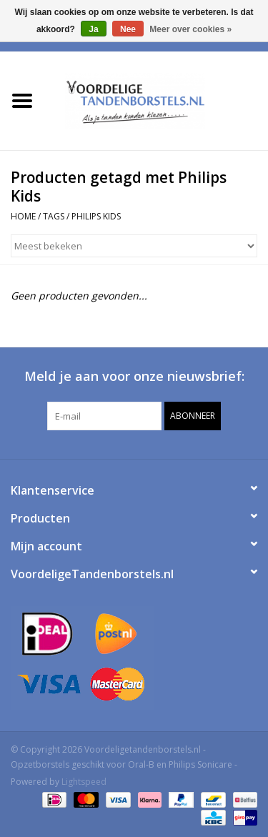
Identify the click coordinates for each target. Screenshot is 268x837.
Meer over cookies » (190, 29)
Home (23, 216)
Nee (128, 29)
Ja (93, 29)
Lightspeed (83, 782)
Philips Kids (96, 216)
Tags (53, 216)
